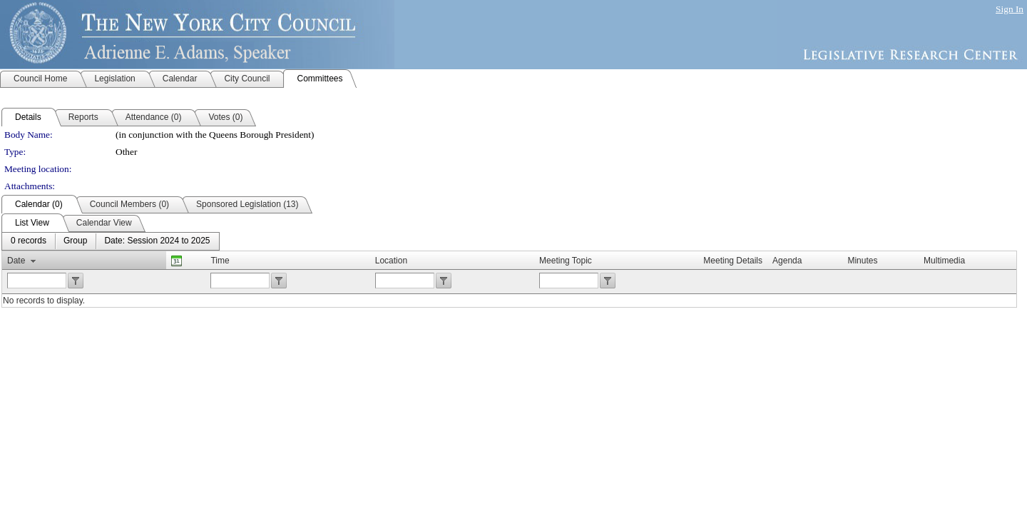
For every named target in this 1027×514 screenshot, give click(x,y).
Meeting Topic (565, 261)
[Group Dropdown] (75, 241)
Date (16, 261)
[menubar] (110, 241)
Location (391, 261)
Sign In (1009, 9)
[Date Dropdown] (157, 241)
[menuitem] (28, 241)
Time (219, 261)
